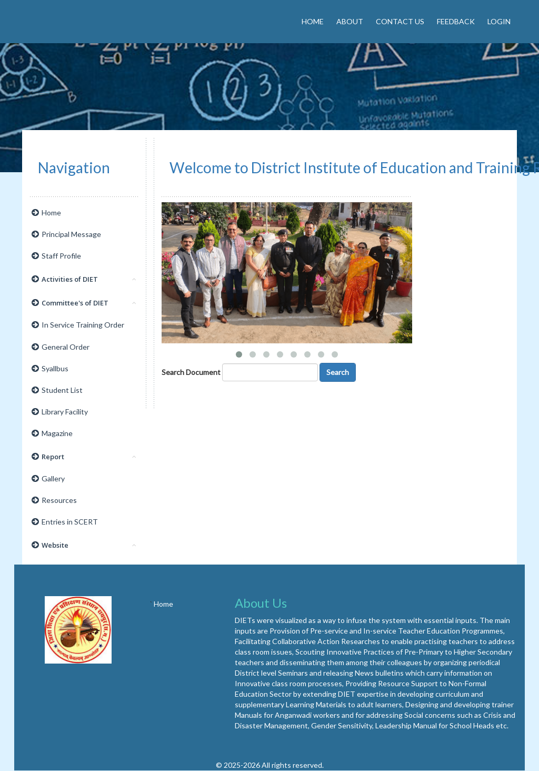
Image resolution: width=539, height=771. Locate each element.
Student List (57, 390)
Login (499, 21)
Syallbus (50, 368)
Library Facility (60, 411)
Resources (54, 500)
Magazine (52, 433)
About (349, 21)
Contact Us (400, 21)
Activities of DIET (84, 279)
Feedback (456, 21)
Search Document (191, 372)
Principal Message (66, 234)
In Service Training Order (78, 324)
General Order (60, 346)
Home (313, 21)
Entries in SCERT (65, 521)
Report (84, 456)
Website (84, 545)
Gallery (48, 478)
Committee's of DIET (84, 302)
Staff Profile (56, 255)
